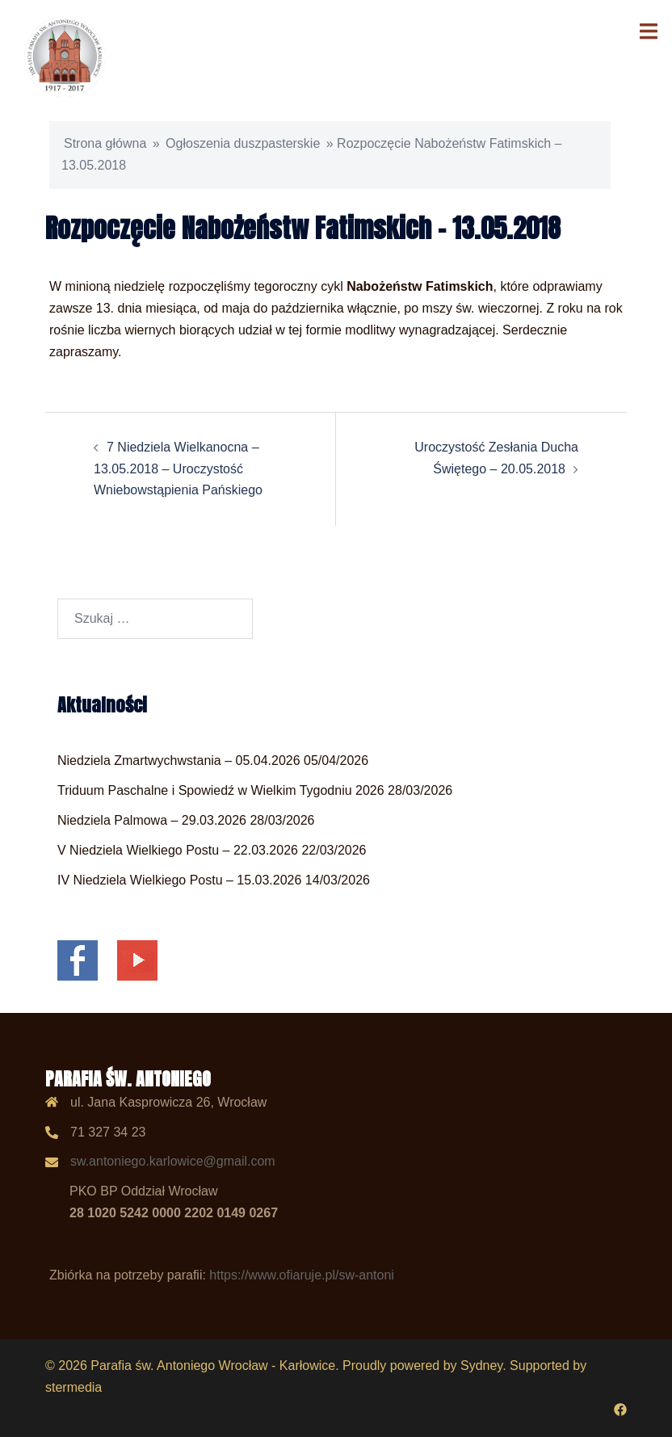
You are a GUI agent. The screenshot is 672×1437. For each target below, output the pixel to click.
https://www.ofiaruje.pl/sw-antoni (301, 1275)
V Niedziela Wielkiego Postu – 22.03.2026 (177, 850)
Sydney (481, 1365)
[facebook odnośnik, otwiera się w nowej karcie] (620, 1409)
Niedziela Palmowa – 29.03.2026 (151, 820)
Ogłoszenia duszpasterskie (243, 143)
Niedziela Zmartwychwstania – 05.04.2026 (178, 760)
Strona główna (105, 143)
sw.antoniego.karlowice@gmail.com (172, 1161)
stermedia (73, 1387)
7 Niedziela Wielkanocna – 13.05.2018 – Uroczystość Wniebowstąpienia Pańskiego (178, 469)
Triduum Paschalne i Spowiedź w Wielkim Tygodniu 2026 (220, 790)
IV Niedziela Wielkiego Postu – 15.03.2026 (179, 880)
